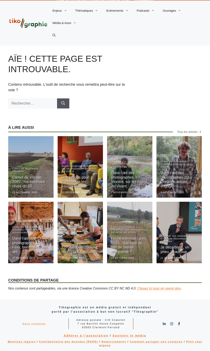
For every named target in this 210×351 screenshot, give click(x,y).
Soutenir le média (129, 335)
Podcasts (148, 10)
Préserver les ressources (79, 167)
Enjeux (61, 10)
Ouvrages (174, 10)
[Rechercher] (63, 103)
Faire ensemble (72, 240)
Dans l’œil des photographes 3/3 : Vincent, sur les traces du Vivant (129, 179)
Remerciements (114, 341)
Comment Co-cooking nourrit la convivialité (79, 249)
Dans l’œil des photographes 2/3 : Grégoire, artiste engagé (176, 179)
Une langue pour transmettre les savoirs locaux (75, 181)
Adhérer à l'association (86, 335)
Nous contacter (34, 323)
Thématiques (88, 10)
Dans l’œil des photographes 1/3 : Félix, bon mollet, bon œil (29, 244)
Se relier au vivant (123, 166)
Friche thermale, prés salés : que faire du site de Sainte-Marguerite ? (128, 244)
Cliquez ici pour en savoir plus (159, 288)
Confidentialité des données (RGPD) (68, 341)
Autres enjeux (71, 165)
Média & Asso (66, 22)
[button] (54, 35)
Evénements (119, 10)
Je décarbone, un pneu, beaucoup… (176, 249)
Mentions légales (21, 341)
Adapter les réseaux (174, 235)
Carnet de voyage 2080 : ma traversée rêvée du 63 (28, 181)
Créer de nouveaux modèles (25, 169)
